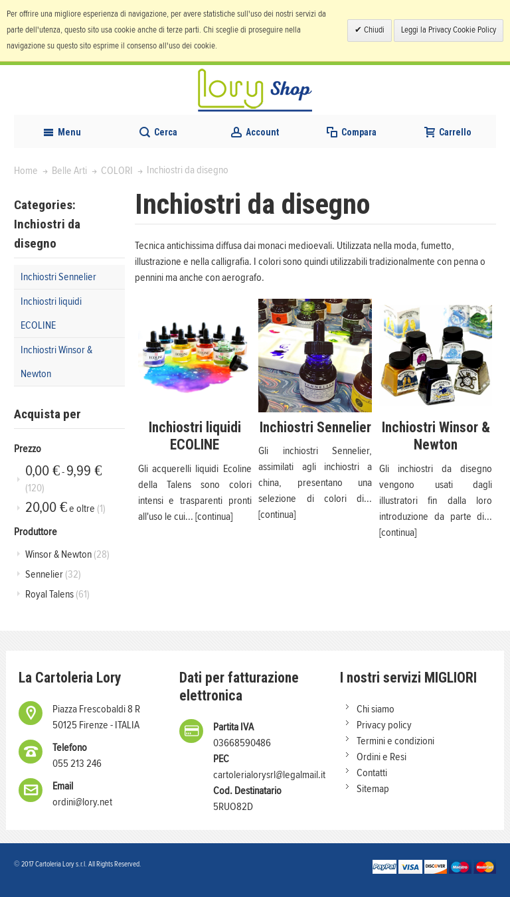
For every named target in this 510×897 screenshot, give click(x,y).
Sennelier (53, 574)
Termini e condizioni (395, 741)
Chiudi (373, 30)
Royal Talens (57, 594)
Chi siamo (375, 709)
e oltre (65, 507)
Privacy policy (384, 725)
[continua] (213, 516)
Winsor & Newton (67, 554)
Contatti (372, 773)
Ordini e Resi (381, 757)
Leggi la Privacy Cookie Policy (448, 30)
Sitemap (373, 788)
